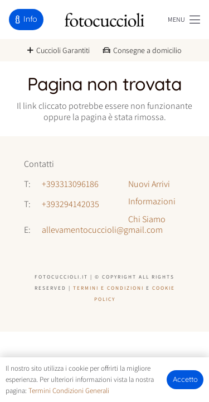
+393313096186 (70, 184)
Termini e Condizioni (108, 287)
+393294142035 (70, 204)
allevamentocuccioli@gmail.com (102, 230)
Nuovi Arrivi (149, 184)
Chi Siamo (147, 219)
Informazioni (152, 201)
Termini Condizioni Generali (68, 390)
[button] (184, 20)
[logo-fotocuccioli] (104, 20)
